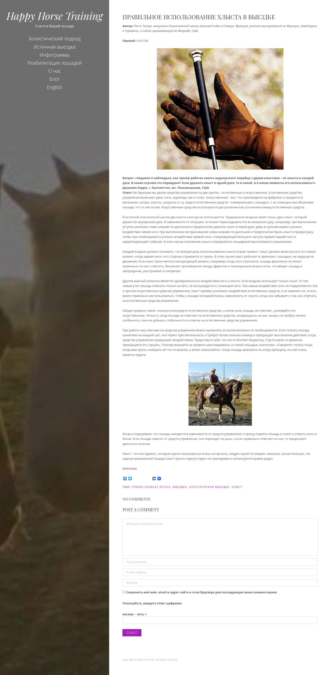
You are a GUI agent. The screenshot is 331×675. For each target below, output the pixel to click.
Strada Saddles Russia (151, 487)
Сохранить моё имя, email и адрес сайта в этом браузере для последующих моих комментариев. (201, 592)
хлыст (237, 487)
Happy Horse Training (55, 15)
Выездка (180, 487)
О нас (54, 70)
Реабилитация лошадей (54, 62)
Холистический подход (55, 38)
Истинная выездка (55, 46)
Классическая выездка (209, 487)
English (54, 87)
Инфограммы (54, 54)
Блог (54, 78)
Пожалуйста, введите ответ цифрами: (152, 603)
